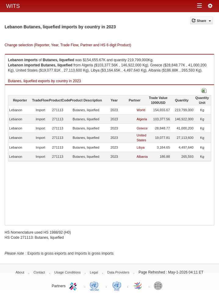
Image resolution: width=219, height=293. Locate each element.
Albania (142, 156)
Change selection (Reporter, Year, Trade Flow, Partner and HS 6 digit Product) (68, 45)
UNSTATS (117, 285)
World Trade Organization (138, 285)
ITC (74, 285)
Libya (141, 147)
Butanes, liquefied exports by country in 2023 (44, 81)
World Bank (159, 285)
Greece (142, 128)
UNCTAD (95, 285)
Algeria (142, 119)
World (141, 110)
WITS (13, 6)
